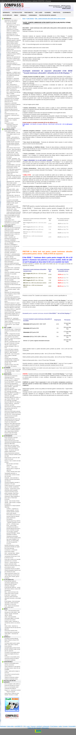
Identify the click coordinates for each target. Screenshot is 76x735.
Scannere (48, 12)
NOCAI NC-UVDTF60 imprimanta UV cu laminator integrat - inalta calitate (13, 289)
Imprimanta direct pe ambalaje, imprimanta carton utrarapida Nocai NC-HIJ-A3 (12, 100)
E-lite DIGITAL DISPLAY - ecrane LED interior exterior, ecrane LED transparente (12, 589)
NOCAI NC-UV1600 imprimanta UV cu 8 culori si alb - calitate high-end (13, 25)
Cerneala (23, 15)
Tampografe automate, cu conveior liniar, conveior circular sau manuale (12, 475)
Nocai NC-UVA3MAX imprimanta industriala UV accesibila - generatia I (12, 274)
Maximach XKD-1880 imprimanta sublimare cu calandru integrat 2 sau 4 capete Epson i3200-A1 (12, 425)
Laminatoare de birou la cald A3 (12, 568)
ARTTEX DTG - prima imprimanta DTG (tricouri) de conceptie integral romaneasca (13, 416)
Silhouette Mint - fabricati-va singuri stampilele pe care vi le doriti (14, 197)
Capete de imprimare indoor (11, 678)
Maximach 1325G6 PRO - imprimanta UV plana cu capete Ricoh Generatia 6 (12, 260)
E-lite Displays (7, 15)
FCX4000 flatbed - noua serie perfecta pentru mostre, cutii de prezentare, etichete (14, 166)
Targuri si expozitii (11, 691)
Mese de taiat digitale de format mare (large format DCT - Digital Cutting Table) (12, 217)
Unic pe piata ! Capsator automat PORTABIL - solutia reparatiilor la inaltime (13, 533)
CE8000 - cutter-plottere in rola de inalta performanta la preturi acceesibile (13, 139)
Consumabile (33, 15)
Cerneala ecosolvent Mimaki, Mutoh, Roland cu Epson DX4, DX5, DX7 (12, 640)
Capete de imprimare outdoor (11, 677)
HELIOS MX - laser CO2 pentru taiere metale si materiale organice (12, 355)
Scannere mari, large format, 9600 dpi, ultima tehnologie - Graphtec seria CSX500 (13, 371)
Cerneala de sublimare (10, 660)
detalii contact (66, 8)
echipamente (67, 12)
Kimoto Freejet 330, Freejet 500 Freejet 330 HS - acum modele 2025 (12, 324)
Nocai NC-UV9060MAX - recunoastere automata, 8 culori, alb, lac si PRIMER (12, 241)
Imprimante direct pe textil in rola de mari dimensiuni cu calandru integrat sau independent (12, 420)
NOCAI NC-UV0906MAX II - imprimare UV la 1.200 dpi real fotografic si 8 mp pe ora (12, 246)
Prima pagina (45, 728)
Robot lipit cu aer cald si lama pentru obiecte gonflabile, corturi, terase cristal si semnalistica (12, 447)
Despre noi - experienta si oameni (13, 690)
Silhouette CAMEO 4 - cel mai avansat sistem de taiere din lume (14, 186)
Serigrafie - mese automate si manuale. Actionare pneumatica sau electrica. (12, 479)
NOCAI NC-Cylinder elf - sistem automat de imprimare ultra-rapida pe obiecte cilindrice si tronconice (13, 304)
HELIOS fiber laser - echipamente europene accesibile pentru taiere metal (13, 331)
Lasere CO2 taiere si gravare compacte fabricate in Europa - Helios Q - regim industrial (12, 351)
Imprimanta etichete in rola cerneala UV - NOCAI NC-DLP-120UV (12, 115)
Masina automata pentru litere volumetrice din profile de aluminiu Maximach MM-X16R (13, 442)
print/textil (56, 12)
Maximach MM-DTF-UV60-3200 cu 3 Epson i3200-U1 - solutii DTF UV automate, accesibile (13, 309)
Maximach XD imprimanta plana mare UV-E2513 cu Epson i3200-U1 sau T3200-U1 (12, 294)
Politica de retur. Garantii (47, 15)
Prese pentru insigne (9, 551)
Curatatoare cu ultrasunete (11, 549)
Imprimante (6, 12)
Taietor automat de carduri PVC (12, 573)
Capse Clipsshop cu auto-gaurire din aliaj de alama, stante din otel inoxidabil (12, 668)
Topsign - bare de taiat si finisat (12, 500)
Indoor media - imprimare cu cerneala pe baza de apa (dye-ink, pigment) (13, 627)
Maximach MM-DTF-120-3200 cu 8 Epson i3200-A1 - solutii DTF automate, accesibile (12, 403)
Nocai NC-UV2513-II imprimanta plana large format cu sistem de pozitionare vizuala (12, 234)
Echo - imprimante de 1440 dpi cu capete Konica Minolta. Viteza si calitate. (14, 92)
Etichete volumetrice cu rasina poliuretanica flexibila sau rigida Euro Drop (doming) (12, 547)
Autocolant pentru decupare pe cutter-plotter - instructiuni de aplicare (12, 634)
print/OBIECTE (28, 12)
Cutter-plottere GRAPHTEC (11, 131)
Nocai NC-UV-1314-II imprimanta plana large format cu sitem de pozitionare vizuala (12, 229)
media (16, 15)
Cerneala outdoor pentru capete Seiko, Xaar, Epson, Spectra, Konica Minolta (12, 645)
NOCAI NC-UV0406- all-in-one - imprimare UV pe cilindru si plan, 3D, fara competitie (12, 278)
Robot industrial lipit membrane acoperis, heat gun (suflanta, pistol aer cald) (13, 454)
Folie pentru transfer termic (11, 630)
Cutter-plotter (17, 12)
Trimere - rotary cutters (12, 466)
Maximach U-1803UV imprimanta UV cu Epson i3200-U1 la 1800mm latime (13, 29)
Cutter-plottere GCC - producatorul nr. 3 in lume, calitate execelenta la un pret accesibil (13, 221)
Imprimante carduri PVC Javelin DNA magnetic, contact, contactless (12, 126)
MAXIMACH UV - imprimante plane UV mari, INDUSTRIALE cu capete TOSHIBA (12, 320)
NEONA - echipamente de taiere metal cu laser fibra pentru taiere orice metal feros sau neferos (12, 335)
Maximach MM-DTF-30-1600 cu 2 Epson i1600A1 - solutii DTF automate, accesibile (13, 386)
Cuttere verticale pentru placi (13, 471)
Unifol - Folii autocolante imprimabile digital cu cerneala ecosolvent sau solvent (12, 618)
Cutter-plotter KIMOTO (10, 224)
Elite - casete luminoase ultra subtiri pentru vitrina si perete (50, 18)
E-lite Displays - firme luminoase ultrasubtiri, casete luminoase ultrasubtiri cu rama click (12, 603)
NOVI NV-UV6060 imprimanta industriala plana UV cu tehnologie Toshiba (13, 265)
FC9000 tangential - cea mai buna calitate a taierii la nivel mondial (13, 134)
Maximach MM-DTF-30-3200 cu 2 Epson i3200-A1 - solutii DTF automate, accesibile (13, 394)
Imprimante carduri (9, 123)
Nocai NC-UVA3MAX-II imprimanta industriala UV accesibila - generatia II (11, 251)
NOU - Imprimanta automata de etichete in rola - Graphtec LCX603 (12, 120)
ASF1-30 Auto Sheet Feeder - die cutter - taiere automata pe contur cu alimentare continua (14, 149)
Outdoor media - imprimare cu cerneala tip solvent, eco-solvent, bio (12, 623)
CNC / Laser (38, 12)
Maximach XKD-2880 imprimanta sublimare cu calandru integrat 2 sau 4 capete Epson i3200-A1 (12, 430)
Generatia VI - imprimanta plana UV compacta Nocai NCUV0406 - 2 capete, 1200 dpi (12, 255)
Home (23, 18)
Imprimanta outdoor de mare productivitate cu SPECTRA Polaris (13, 69)
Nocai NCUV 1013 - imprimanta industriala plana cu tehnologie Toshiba (12, 269)
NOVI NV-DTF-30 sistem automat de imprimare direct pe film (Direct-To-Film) (12, 408)
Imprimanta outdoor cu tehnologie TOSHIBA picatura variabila (13, 64)
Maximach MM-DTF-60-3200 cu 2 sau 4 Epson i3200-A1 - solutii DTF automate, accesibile (13, 399)
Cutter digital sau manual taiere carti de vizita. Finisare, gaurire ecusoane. (12, 576)
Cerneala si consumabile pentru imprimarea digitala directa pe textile (12, 654)
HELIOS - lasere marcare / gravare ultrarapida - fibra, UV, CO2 (12, 346)
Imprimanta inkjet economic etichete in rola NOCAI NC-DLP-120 (12, 111)
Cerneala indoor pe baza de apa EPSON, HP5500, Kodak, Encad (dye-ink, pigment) (12, 649)
